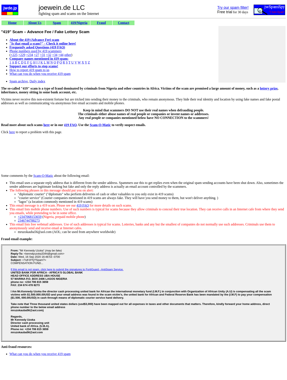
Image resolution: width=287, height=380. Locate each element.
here (46, 125)
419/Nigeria (79, 23)
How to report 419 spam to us (29, 70)
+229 (21, 55)
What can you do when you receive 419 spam (39, 73)
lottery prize (269, 88)
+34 (54, 55)
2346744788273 (29, 220)
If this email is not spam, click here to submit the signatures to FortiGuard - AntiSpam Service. (67, 269)
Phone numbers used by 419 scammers (35, 51)
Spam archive (18, 81)
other (67, 55)
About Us (34, 23)
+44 (61, 55)
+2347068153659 (30, 217)
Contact (123, 23)
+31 (42, 55)
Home (12, 23)
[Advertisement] (251, 54)
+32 (48, 55)
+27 (36, 55)
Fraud (101, 23)
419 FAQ (70, 125)
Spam (57, 23)
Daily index (37, 81)
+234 (29, 55)
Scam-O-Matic (100, 125)
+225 (13, 55)
